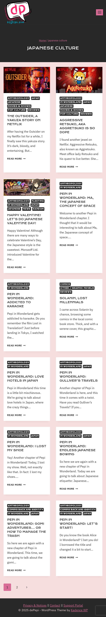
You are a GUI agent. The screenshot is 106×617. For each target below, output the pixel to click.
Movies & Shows (19, 106)
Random (38, 209)
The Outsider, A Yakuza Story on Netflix (23, 120)
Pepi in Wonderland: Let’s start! (79, 523)
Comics (65, 284)
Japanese (14, 102)
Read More (16, 158)
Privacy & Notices (35, 605)
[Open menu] (99, 12)
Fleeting (38, 201)
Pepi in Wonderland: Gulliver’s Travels (79, 376)
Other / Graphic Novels (77, 288)
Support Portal (73, 605)
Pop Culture (17, 110)
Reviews (33, 110)
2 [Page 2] (17, 587)
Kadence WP (79, 610)
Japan (35, 98)
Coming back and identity (25, 509)
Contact (55, 605)
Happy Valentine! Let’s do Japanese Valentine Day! (25, 219)
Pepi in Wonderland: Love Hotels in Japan (25, 376)
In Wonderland (70, 102)
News (26, 209)
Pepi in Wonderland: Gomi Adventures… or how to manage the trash (26, 528)
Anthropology (18, 98)
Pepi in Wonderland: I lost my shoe (26, 446)
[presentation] (27, 80)
